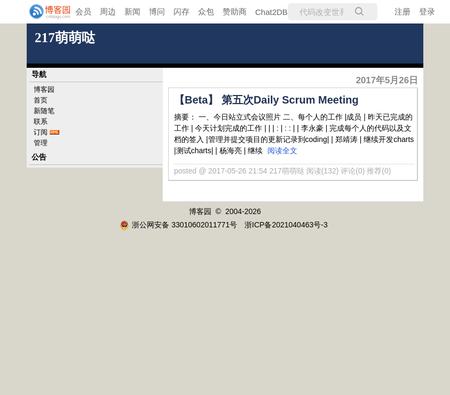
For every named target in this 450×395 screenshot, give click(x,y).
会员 (83, 11)
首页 (41, 100)
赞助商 (235, 11)
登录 (427, 11)
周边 (108, 11)
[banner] (42, 11)
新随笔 (44, 111)
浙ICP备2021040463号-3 (286, 224)
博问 (157, 11)
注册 (402, 11)
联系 (41, 121)
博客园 (44, 89)
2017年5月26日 (387, 80)
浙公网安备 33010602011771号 (178, 224)
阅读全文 (282, 150)
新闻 (132, 11)
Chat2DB (271, 12)
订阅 (41, 132)
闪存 (181, 11)
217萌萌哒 (65, 37)
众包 (206, 11)
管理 (41, 143)
